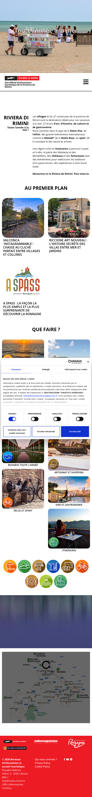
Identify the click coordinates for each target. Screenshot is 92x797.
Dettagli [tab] (46, 369)
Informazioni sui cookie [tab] (76, 369)
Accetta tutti (75, 431)
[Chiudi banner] (88, 362)
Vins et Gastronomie (69, 504)
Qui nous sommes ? (46, 759)
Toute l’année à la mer (46, 30)
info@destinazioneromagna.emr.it (40, 396)
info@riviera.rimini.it (13, 780)
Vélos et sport (23, 510)
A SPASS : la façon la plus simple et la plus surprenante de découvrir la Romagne (22, 308)
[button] (7, 36)
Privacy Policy (42, 763)
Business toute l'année (23, 465)
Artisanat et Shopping (69, 472)
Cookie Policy (42, 766)
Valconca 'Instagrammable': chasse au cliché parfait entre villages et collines (21, 247)
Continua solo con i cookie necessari (17, 431)
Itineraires (69, 550)
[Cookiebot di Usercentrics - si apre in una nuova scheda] (70, 362)
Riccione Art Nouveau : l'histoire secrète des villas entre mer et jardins (68, 245)
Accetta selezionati (46, 431)
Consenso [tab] (16, 369)
